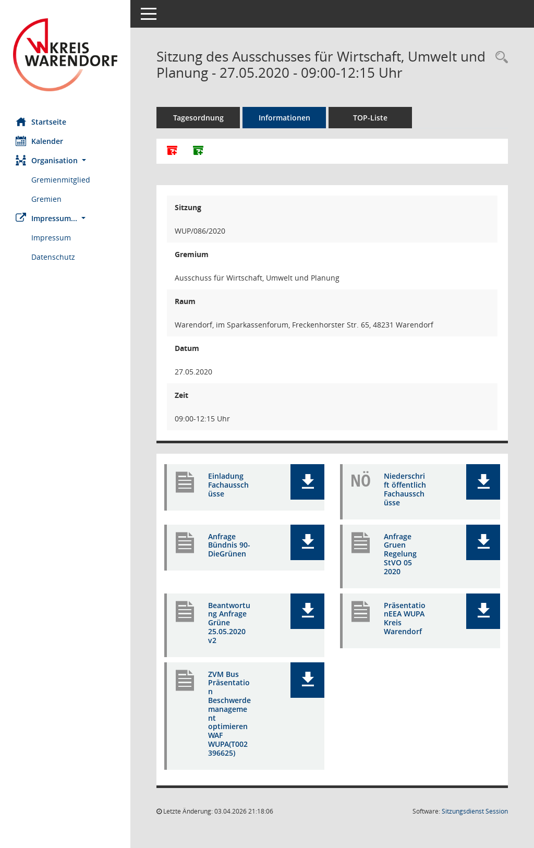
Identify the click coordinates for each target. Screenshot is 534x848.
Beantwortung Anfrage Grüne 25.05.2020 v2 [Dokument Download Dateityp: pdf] (229, 622)
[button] (65, 160)
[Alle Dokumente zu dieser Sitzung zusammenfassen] (172, 151)
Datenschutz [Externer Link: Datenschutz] (53, 257)
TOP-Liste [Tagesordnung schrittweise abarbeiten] (370, 118)
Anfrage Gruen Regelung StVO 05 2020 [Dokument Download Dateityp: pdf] (400, 553)
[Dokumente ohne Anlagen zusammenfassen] (198, 151)
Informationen (284, 118)
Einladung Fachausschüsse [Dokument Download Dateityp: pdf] (228, 485)
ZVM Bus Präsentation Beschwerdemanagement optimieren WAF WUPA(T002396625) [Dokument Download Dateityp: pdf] (229, 713)
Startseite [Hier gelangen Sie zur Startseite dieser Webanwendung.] (41, 121)
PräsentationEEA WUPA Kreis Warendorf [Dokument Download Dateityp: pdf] (405, 618)
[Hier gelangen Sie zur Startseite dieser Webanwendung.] (65, 54)
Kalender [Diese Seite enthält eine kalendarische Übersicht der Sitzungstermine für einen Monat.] (39, 141)
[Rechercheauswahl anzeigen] (499, 57)
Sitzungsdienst (475, 811)
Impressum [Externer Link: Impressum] (51, 238)
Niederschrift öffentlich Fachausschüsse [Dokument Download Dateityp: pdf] (405, 489)
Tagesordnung (198, 118)
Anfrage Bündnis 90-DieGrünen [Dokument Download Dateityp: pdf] (229, 545)
